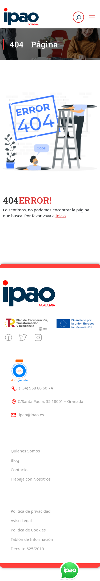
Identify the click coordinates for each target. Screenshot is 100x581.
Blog (15, 460)
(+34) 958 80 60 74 (32, 388)
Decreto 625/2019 (27, 548)
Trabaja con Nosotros (30, 479)
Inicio (60, 215)
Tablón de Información (32, 539)
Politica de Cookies (28, 530)
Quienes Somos (25, 450)
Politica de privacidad (31, 511)
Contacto (19, 469)
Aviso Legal (21, 520)
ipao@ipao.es (27, 414)
